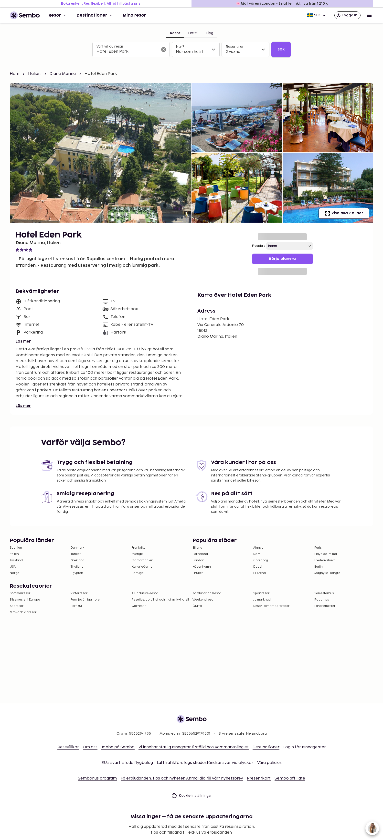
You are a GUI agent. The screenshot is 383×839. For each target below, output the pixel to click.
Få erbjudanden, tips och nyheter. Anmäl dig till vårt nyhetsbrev (182, 778)
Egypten (77, 573)
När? (180, 47)
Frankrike (139, 548)
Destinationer (95, 15)
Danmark (77, 548)
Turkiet (76, 554)
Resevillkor (68, 747)
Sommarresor (20, 593)
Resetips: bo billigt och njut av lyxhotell (160, 600)
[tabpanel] (191, 49)
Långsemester (324, 606)
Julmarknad (262, 600)
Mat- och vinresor (23, 612)
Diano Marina (63, 73)
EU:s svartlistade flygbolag (127, 762)
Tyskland (16, 560)
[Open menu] (369, 15)
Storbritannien (142, 560)
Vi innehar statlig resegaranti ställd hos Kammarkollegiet (193, 747)
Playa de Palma (325, 554)
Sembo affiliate (290, 778)
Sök (281, 49)
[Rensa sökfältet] (164, 49)
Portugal (138, 573)
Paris (317, 548)
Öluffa (197, 606)
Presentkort (259, 778)
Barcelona (200, 554)
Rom (256, 554)
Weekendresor (203, 600)
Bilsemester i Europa (25, 600)
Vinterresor (79, 593)
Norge (14, 573)
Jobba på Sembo (118, 747)
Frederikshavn (325, 560)
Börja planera (282, 258)
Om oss (90, 747)
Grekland (77, 560)
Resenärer (235, 47)
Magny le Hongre (327, 573)
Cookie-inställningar (191, 795)
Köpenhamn (201, 567)
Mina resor (134, 15)
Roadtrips (321, 600)
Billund (197, 548)
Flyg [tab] (209, 33)
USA (13, 567)
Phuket (197, 573)
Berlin (318, 567)
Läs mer (23, 341)
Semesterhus (324, 593)
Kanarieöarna (142, 567)
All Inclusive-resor (145, 593)
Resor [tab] (175, 33)
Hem (14, 73)
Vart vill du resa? (109, 46)
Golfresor (139, 606)
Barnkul (76, 606)
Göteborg (260, 560)
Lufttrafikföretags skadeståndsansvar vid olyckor (205, 762)
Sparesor (16, 606)
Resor (58, 15)
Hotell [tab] (193, 33)
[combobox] (127, 51)
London (198, 560)
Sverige (137, 554)
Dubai (257, 567)
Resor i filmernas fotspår (271, 606)
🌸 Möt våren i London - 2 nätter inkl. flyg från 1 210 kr (282, 3)
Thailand (77, 567)
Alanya (258, 548)
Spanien (16, 548)
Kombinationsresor (206, 593)
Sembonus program (97, 778)
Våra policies (269, 762)
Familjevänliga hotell (86, 600)
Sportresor (261, 593)
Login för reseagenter (304, 747)
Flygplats (258, 246)
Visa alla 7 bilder (344, 213)
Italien (34, 73)
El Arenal (259, 573)
